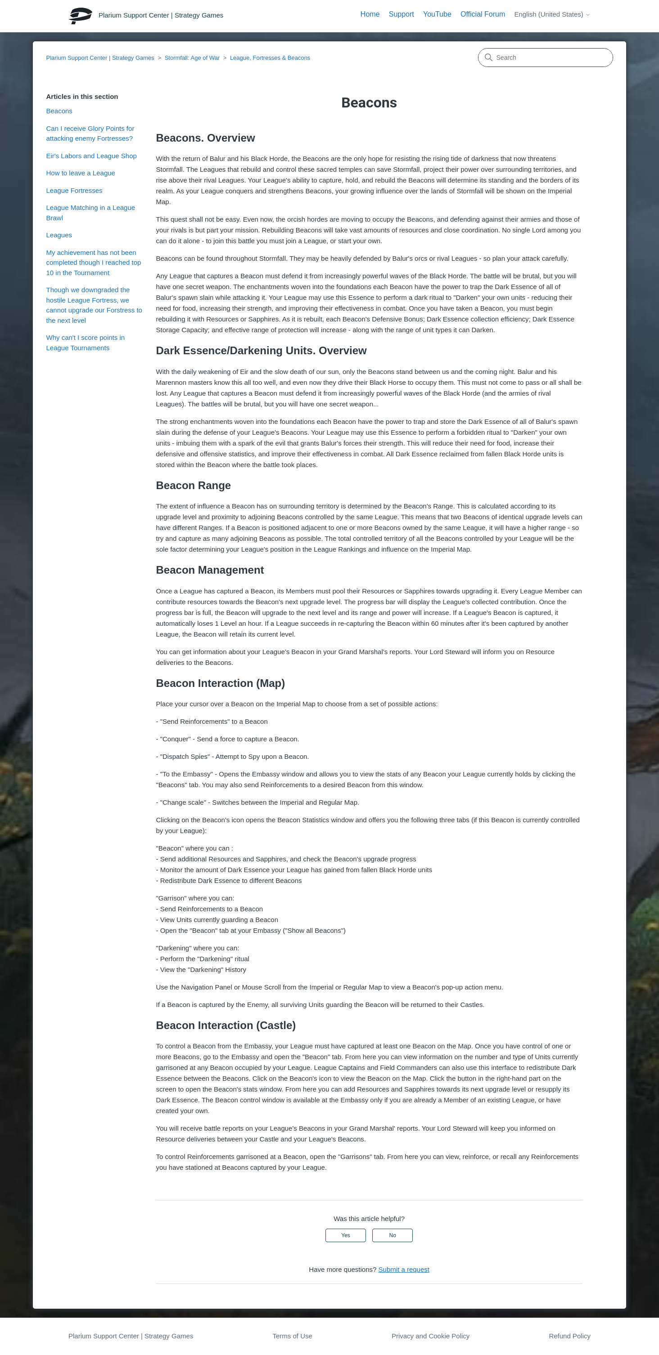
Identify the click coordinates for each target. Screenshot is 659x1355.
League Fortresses (74, 190)
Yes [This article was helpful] (345, 1235)
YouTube (437, 14)
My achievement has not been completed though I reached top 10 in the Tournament (93, 262)
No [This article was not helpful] (392, 1235)
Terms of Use (292, 1336)
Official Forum (482, 14)
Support (401, 14)
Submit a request (404, 1269)
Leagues (59, 235)
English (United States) (552, 14)
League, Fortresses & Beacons (270, 57)
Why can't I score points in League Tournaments (85, 343)
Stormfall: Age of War (192, 57)
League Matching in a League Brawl (90, 213)
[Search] (545, 58)
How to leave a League (80, 173)
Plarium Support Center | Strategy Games (100, 57)
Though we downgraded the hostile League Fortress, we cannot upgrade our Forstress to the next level (94, 305)
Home (370, 14)
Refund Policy (570, 1336)
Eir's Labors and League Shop (91, 156)
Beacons (59, 111)
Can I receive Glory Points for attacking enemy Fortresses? (90, 134)
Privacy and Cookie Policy (430, 1336)
